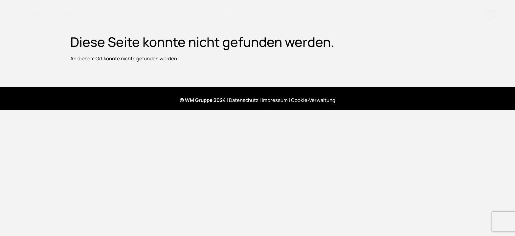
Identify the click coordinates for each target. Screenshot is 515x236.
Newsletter (345, 15)
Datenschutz (243, 100)
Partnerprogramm (241, 15)
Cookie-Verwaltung (313, 100)
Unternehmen (297, 15)
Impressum (275, 100)
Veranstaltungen (178, 15)
